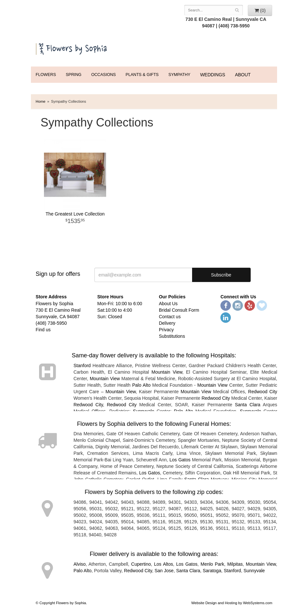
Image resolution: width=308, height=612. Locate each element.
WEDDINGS (212, 74)
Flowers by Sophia (72, 48)
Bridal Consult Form (179, 310)
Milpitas (235, 564)
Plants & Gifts (142, 74)
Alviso (80, 564)
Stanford (82, 365)
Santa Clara (247, 404)
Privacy (166, 329)
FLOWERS (46, 74)
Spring (73, 74)
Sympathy (179, 74)
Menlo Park (212, 564)
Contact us (170, 316)
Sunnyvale (254, 570)
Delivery (167, 323)
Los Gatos (180, 459)
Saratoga (212, 570)
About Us (168, 303)
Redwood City (262, 391)
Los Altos (163, 564)
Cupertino (141, 564)
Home (41, 101)
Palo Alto (141, 385)
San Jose (164, 570)
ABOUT (243, 74)
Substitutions (172, 336)
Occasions (103, 74)
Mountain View (166, 372)
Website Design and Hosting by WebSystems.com (231, 603)
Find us (43, 329)
